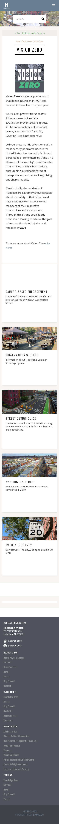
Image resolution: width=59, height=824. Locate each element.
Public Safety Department (15, 764)
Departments (27, 41)
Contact (7, 685)
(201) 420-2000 (15, 640)
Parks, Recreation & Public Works (18, 759)
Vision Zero (38, 41)
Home (18, 41)
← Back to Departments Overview (29, 33)
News (5, 671)
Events (6, 676)
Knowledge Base (10, 697)
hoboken (30, 811)
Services (7, 662)
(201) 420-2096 (15, 645)
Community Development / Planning (19, 740)
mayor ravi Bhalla (29, 814)
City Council (8, 681)
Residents (8, 720)
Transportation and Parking (16, 769)
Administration (10, 731)
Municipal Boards (11, 755)
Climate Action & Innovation (16, 736)
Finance (7, 750)
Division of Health (11, 745)
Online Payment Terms (13, 657)
